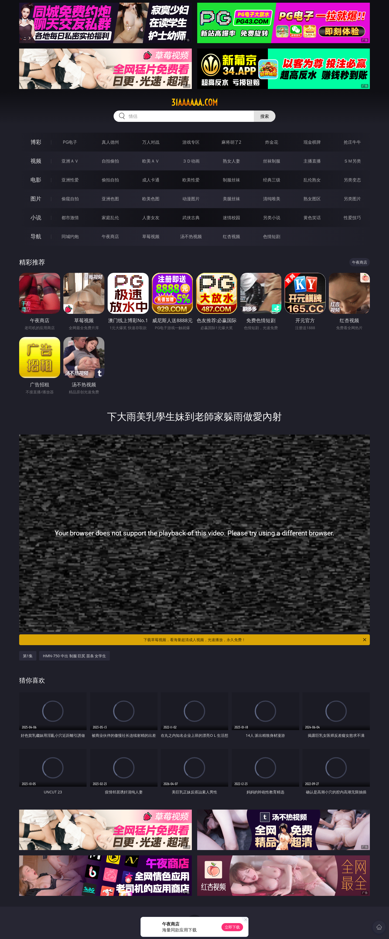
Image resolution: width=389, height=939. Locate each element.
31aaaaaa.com (194, 102)
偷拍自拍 (110, 180)
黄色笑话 (312, 218)
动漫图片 (191, 199)
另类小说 (271, 218)
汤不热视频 (191, 236)
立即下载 (232, 927)
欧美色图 (150, 199)
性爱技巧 (352, 218)
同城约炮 (70, 236)
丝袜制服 (271, 161)
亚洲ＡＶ (70, 161)
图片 (35, 198)
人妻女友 (150, 218)
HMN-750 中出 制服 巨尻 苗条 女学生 (74, 655)
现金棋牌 (312, 142)
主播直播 (312, 161)
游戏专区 (191, 142)
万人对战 (150, 142)
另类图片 (352, 199)
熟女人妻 (231, 161)
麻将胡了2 (231, 142)
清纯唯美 (271, 199)
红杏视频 (231, 236)
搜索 (264, 116)
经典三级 (271, 180)
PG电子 (70, 142)
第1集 (28, 655)
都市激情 (70, 218)
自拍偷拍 (110, 161)
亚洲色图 (110, 199)
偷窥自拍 (70, 199)
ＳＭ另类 (352, 161)
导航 (35, 236)
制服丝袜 (231, 180)
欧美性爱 (191, 180)
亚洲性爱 (70, 180)
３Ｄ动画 (191, 161)
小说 (35, 217)
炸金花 (271, 142)
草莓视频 (150, 236)
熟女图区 (312, 199)
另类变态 (352, 180)
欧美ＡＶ (150, 161)
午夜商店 (110, 236)
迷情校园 (231, 218)
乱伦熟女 (312, 180)
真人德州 (110, 142)
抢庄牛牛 (352, 142)
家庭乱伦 (110, 218)
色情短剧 (271, 236)
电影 (35, 179)
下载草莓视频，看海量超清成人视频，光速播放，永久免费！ (255, 640)
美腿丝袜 (231, 199)
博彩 (35, 142)
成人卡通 (150, 180)
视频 (35, 160)
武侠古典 (191, 218)
